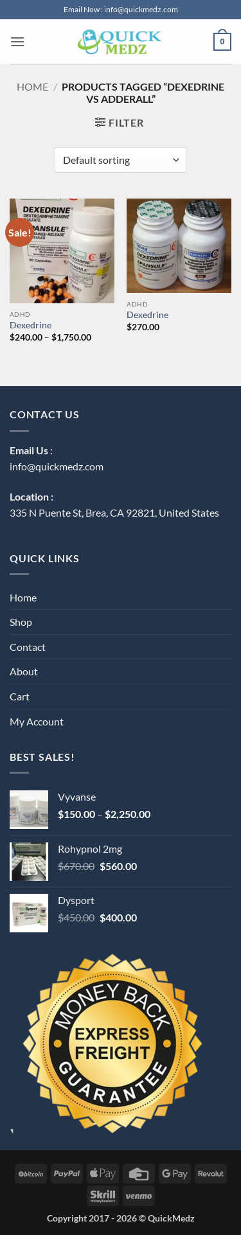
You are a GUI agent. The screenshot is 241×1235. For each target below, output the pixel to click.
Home (32, 86)
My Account (37, 721)
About (24, 671)
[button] (17, 41)
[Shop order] (120, 160)
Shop (21, 622)
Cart (20, 696)
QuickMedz (171, 1218)
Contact (28, 647)
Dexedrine (30, 325)
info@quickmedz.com (56, 466)
